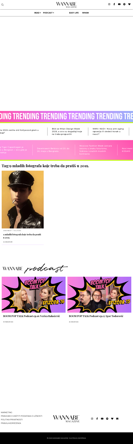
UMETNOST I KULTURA (12, 230)
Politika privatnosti (12, 420)
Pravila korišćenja (11, 423)
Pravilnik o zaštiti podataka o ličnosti (21, 416)
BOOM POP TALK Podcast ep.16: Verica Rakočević (31, 316)
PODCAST (48, 13)
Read (37, 13)
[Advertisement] (18, 387)
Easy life (74, 13)
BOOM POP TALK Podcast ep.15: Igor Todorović (96, 316)
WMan (85, 13)
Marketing (6, 412)
